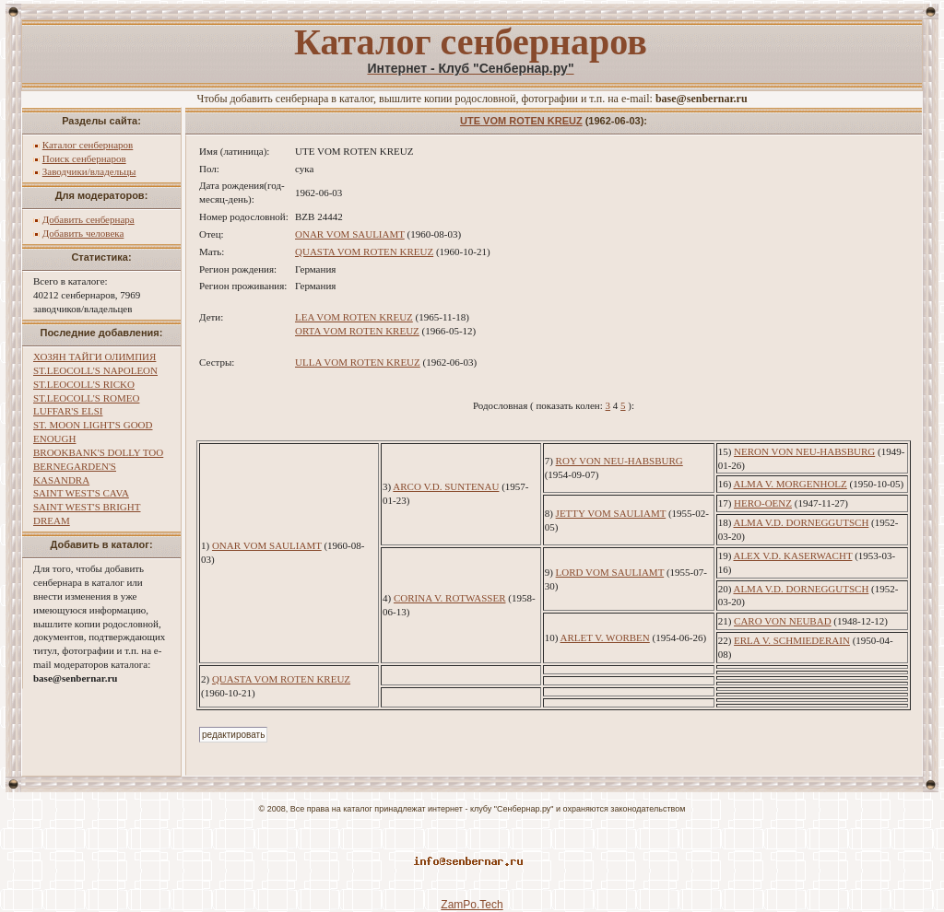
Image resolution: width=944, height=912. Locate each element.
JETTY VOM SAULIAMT (611, 513)
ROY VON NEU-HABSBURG (619, 460)
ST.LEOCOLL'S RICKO (84, 384)
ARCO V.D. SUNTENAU (446, 486)
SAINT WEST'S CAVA (81, 492)
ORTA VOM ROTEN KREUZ (357, 330)
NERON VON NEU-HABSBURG (804, 451)
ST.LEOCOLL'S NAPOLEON (95, 370)
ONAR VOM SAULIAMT (350, 234)
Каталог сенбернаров (88, 144)
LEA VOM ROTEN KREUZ (354, 316)
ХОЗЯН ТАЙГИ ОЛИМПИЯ (94, 356)
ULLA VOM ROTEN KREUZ (357, 362)
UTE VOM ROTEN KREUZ (521, 120)
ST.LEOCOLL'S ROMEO (86, 397)
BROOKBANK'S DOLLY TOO (98, 452)
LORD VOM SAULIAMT (610, 572)
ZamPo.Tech (471, 904)
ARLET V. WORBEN (605, 637)
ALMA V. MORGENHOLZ (789, 483)
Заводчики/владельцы (89, 171)
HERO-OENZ (763, 503)
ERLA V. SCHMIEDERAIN (792, 640)
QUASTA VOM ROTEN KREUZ (364, 251)
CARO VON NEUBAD (783, 620)
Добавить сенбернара (88, 219)
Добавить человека (83, 233)
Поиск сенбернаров (84, 158)
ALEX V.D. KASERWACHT (792, 555)
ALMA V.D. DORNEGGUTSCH (800, 522)
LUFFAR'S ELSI (67, 410)
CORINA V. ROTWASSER (450, 597)
